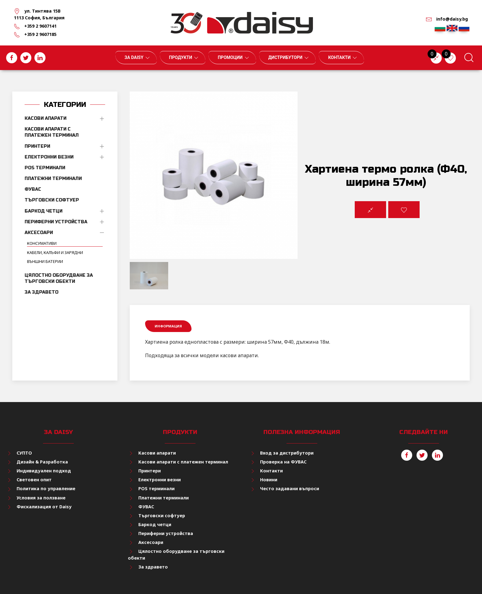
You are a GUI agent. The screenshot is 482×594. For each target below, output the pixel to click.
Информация (168, 326)
